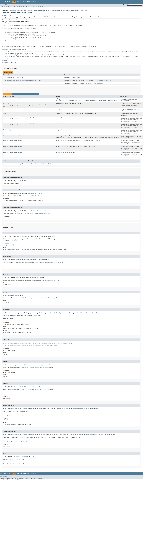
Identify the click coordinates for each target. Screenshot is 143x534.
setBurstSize (60, 140)
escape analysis (81, 56)
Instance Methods (19, 94)
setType (58, 152)
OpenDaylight (12, 479)
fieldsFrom (59, 113)
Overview (3, 1)
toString (49, 163)
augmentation (60, 103)
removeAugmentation (62, 136)
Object (9, 23)
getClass (23, 163)
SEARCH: (124, 4)
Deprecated (26, 1)
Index (32, 1)
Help (36, 1)
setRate (58, 146)
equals (10, 163)
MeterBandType (7, 130)
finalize (16, 163)
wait (55, 163)
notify (36, 163)
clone (5, 163)
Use (18, 1)
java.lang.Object (6, 15)
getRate (58, 124)
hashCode (29, 163)
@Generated (5, 19)
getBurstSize (60, 118)
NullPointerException (10, 332)
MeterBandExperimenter (30, 80)
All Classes (3, 4)
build (57, 109)
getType (58, 130)
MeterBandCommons (28, 83)
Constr (16, 6)
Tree (21, 1)
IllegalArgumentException (11, 249)
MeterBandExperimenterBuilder (12, 77)
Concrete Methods (32, 94)
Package (9, 1)
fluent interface (58, 25)
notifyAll (42, 163)
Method (21, 6)
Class (66, 103)
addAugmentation (61, 99)
